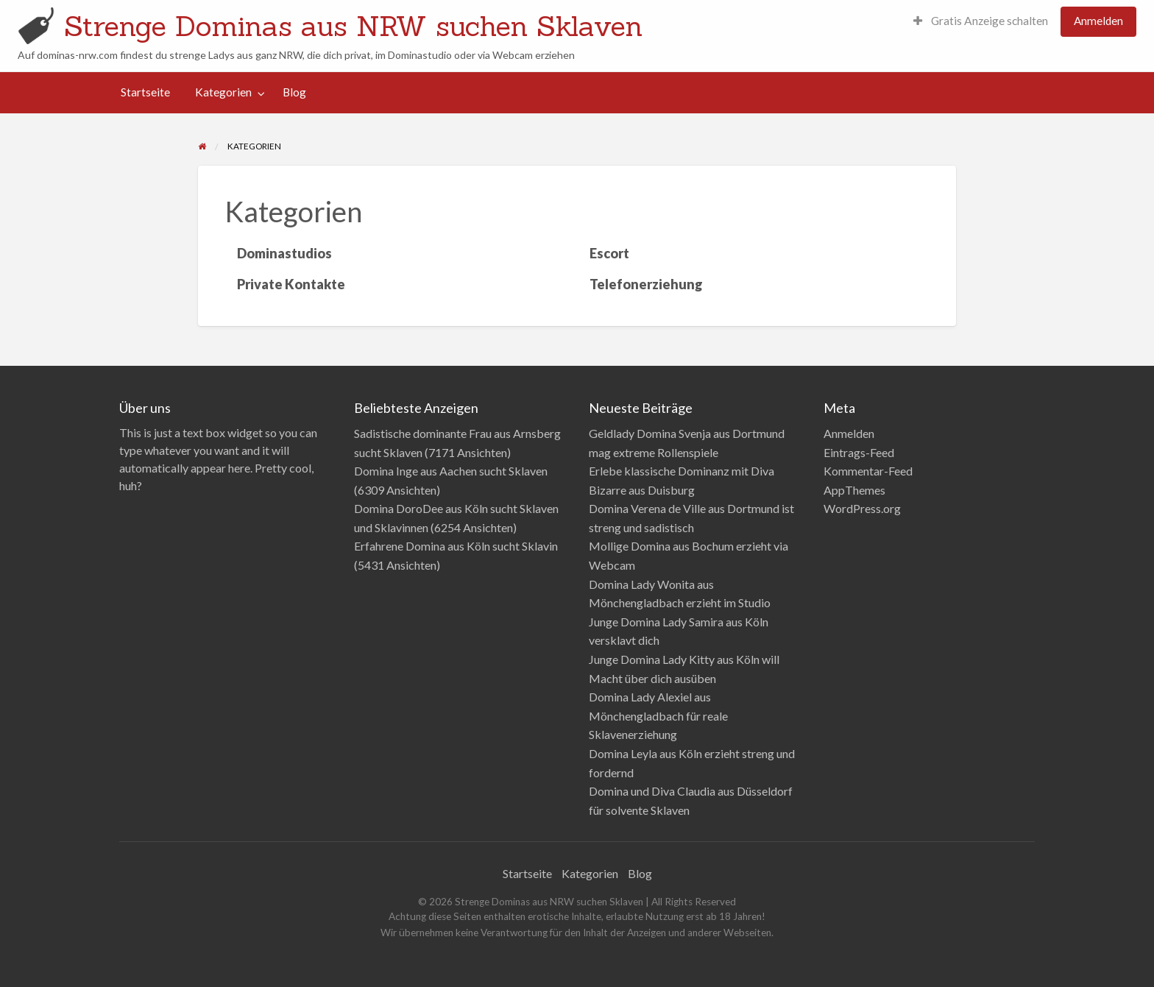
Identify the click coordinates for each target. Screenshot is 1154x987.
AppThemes (854, 490)
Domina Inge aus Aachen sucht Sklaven (451, 471)
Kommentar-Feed (868, 471)
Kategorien (223, 92)
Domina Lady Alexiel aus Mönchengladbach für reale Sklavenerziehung (658, 715)
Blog (294, 92)
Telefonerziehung (646, 284)
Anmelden (1098, 20)
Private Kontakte (291, 284)
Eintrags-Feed (859, 452)
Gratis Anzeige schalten (980, 20)
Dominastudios (284, 253)
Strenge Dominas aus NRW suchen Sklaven (353, 25)
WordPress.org (862, 508)
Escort (609, 253)
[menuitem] (981, 22)
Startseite (145, 92)
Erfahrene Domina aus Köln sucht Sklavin (456, 546)
